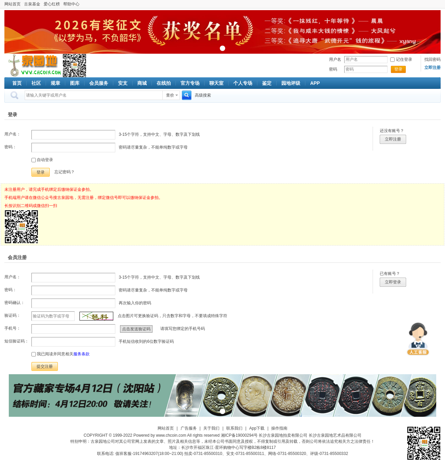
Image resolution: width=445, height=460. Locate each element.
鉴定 (267, 83)
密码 (333, 69)
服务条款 (81, 354)
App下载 (256, 428)
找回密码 (432, 59)
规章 (55, 83)
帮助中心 (71, 4)
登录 (398, 69)
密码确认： (14, 302)
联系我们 (234, 428)
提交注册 (45, 366)
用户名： (12, 134)
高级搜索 (203, 95)
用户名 (335, 59)
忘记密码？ (64, 172)
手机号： (12, 328)
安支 (122, 83)
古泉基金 (32, 4)
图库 (74, 83)
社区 (36, 83)
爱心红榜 (52, 4)
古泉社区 (33, 65)
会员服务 (98, 83)
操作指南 (279, 428)
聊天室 (216, 83)
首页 (17, 83)
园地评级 (290, 83)
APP (315, 83)
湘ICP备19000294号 (239, 435)
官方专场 (190, 83)
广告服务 (189, 428)
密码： (10, 147)
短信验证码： (16, 341)
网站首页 (12, 4)
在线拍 (164, 83)
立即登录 (393, 282)
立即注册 (393, 139)
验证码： (12, 315)
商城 (142, 83)
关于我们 (211, 428)
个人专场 (242, 83)
